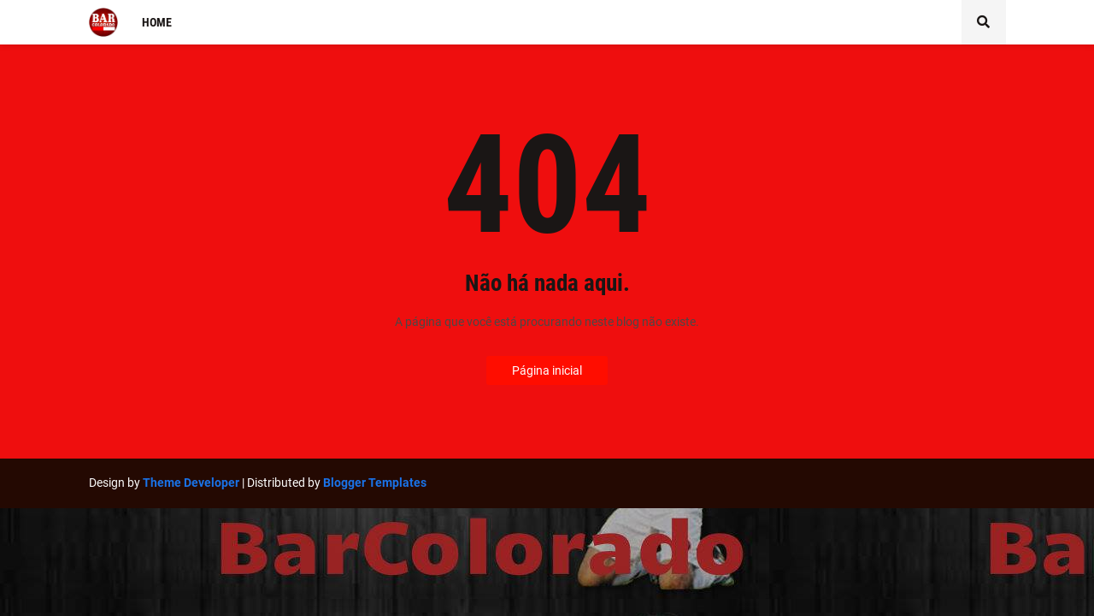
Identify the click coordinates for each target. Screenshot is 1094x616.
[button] (984, 22)
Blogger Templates (374, 482)
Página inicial (547, 370)
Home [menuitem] (157, 22)
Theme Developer (191, 482)
